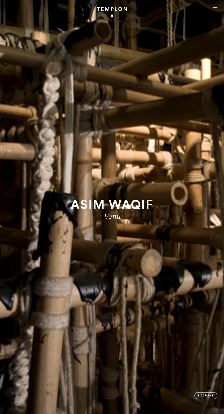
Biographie (206, 395)
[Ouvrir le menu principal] (215, 6)
